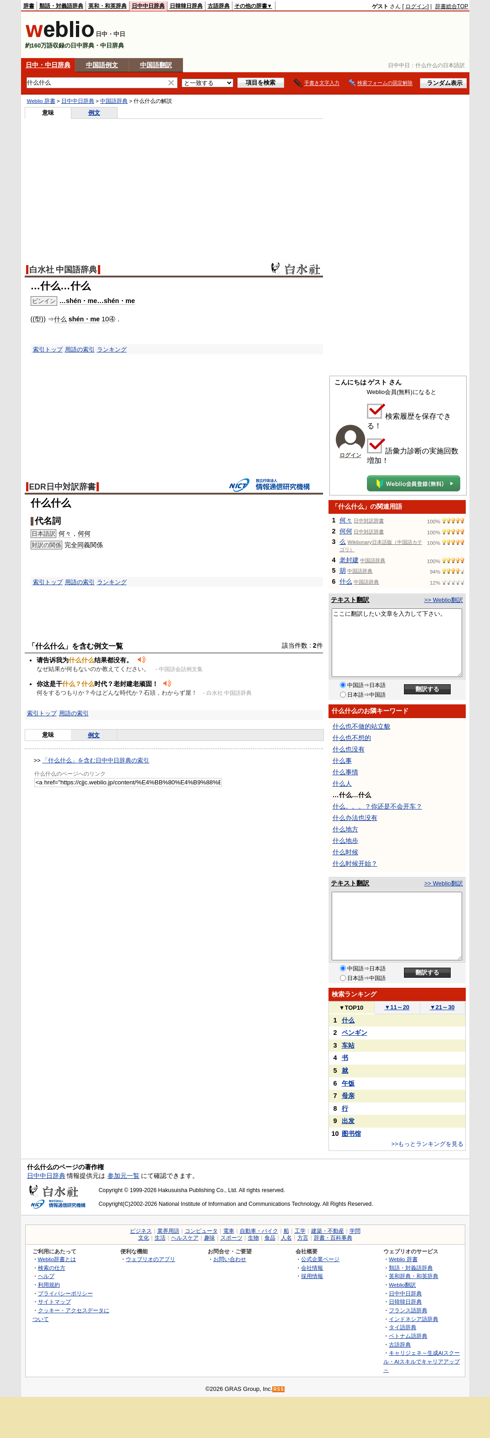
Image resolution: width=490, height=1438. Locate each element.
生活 (160, 1238)
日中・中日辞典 (48, 65)
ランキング (112, 349)
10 (105, 319)
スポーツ (231, 1238)
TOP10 (351, 1007)
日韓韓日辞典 (186, 6)
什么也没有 (349, 749)
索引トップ (48, 349)
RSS (278, 1389)
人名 (286, 1238)
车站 (348, 1045)
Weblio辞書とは (57, 1259)
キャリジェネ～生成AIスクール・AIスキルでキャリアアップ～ (421, 1361)
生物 (253, 1238)
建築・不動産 (327, 1231)
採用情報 (312, 1276)
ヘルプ (46, 1276)
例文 (94, 112)
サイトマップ (54, 1302)
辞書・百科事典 (333, 1238)
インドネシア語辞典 (413, 1319)
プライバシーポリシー (65, 1293)
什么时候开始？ (355, 863)
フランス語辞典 (408, 1310)
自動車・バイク (259, 1231)
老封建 (349, 560)
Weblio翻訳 (402, 1285)
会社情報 (312, 1268)
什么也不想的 (352, 737)
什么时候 (345, 852)
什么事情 (345, 772)
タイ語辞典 (402, 1327)
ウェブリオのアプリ (150, 1259)
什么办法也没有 (355, 817)
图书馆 (351, 1133)
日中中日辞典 (148, 6)
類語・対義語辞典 (61, 6)
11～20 (396, 1007)
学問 (355, 1231)
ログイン (416, 6)
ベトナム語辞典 (408, 1336)
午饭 (348, 1083)
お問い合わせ (229, 1259)
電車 (228, 1231)
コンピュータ (201, 1231)
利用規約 (49, 1285)
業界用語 (168, 1231)
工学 (300, 1231)
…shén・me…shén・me (97, 300)
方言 (302, 1238)
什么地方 (345, 829)
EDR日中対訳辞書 (62, 486)
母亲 (348, 1095)
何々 (65, 533)
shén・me (84, 319)
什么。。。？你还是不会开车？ (377, 806)
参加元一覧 (124, 1175)
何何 (84, 533)
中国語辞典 (114, 101)
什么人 (342, 783)
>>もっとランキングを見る (427, 1143)
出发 (348, 1120)
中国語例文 (102, 65)
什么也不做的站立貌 (361, 726)
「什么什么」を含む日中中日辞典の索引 (95, 760)
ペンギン (354, 1032)
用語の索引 (80, 349)
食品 (269, 1238)
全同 (77, 545)
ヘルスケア (185, 1238)
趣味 (209, 1238)
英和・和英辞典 (107, 6)
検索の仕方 (51, 1268)
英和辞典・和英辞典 (413, 1276)
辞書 (28, 6)
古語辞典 (219, 6)
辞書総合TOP (451, 6)
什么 (60, 319)
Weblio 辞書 (41, 101)
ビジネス (141, 1231)
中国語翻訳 (156, 65)
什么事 (342, 760)
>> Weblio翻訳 (443, 600)
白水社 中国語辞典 (63, 269)
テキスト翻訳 (350, 599)
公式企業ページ (320, 1259)
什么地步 (345, 840)
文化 (143, 1238)
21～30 (442, 1007)
